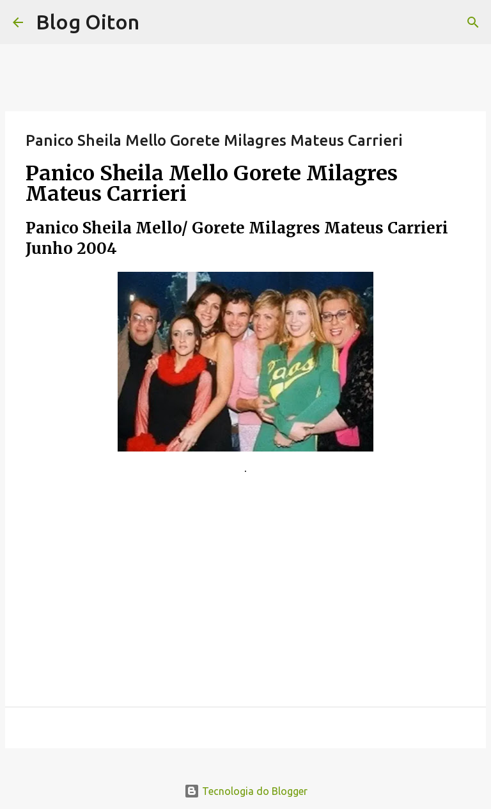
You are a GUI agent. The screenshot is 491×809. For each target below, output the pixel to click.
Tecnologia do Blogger (246, 791)
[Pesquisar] (473, 22)
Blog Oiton (87, 21)
